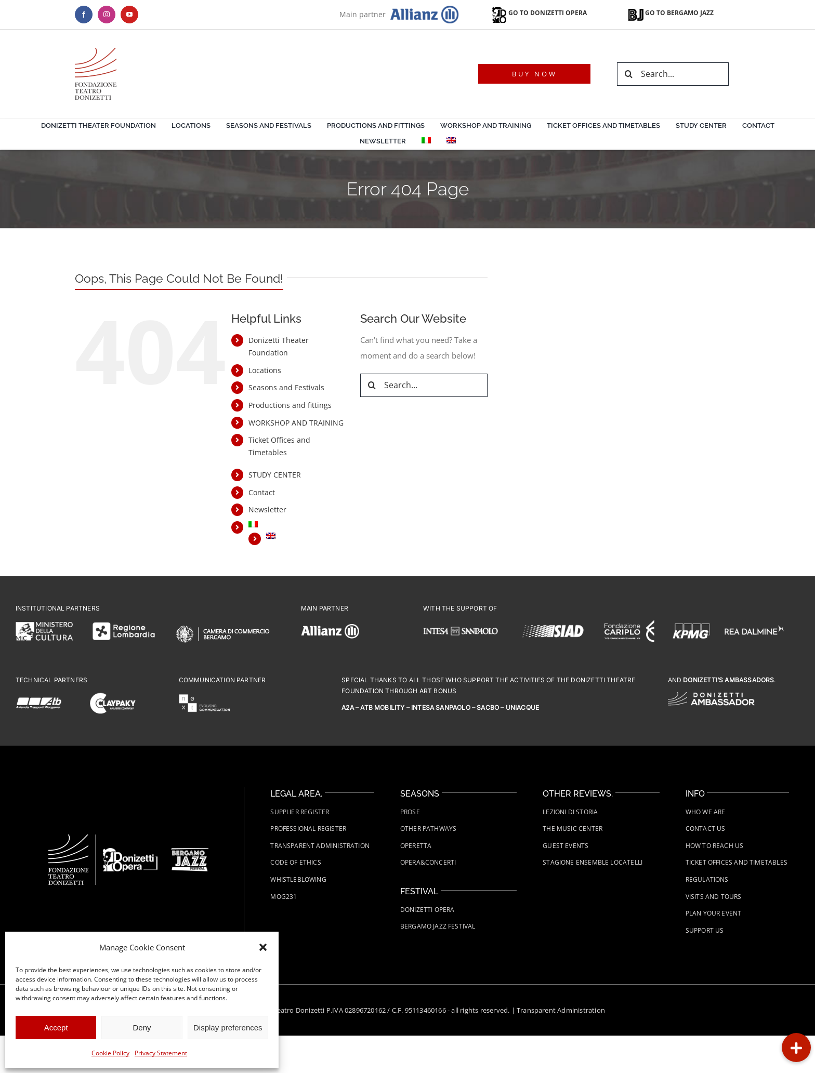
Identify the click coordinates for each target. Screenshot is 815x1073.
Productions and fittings (290, 405)
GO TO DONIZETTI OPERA (538, 12)
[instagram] (106, 14)
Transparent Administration (561, 1010)
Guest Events (565, 845)
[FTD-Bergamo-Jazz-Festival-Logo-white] (189, 851)
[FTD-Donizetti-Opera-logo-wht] (130, 851)
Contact (261, 492)
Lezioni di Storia (570, 811)
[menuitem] (426, 142)
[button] (263, 947)
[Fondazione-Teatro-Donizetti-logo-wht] (68, 838)
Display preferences (227, 1027)
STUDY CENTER (274, 475)
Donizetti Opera (427, 909)
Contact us (706, 828)
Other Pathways (428, 828)
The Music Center (572, 828)
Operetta (415, 845)
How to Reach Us (715, 845)
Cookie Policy (110, 1053)
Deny (142, 1027)
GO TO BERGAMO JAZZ (671, 12)
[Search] (628, 74)
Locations (264, 370)
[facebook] (84, 14)
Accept (56, 1027)
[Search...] (673, 74)
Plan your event (714, 913)
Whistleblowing (298, 879)
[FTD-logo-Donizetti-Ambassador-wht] (711, 696)
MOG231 (283, 896)
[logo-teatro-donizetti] (95, 51)
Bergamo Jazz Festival (438, 926)
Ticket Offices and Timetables (736, 862)
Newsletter (267, 509)
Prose (410, 811)
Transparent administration (320, 845)
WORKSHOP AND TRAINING (296, 423)
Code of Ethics (295, 862)
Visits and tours (714, 896)
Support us (705, 930)
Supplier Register (299, 811)
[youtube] (129, 14)
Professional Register (308, 828)
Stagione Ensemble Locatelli (592, 862)
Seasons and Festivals (286, 387)
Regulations (707, 879)
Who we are (706, 811)
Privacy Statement (161, 1053)
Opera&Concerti (428, 862)
